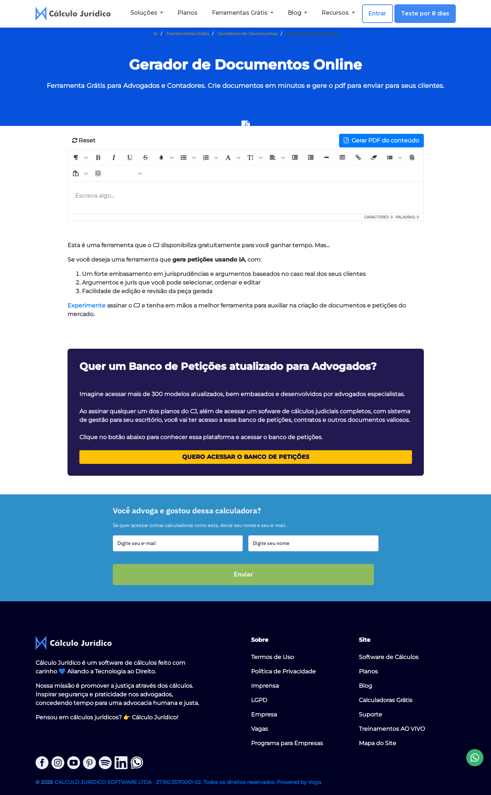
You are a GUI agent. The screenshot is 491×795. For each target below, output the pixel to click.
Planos (187, 12)
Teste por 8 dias (425, 13)
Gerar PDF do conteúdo (381, 140)
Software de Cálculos (388, 657)
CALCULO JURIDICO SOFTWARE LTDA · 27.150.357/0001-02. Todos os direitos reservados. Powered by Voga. (188, 782)
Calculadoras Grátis (385, 700)
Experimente (87, 305)
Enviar (243, 574)
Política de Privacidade (283, 671)
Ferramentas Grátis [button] (240, 12)
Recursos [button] (335, 12)
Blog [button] (295, 12)
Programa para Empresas (287, 743)
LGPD (259, 700)
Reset (84, 140)
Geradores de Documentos (248, 33)
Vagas (259, 728)
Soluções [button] (144, 12)
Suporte (370, 714)
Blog (365, 685)
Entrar (377, 13)
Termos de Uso (272, 657)
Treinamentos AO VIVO (392, 728)
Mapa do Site (377, 743)
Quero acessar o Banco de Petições (245, 456)
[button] (76, 157)
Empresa (264, 714)
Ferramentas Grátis (187, 33)
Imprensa (265, 685)
